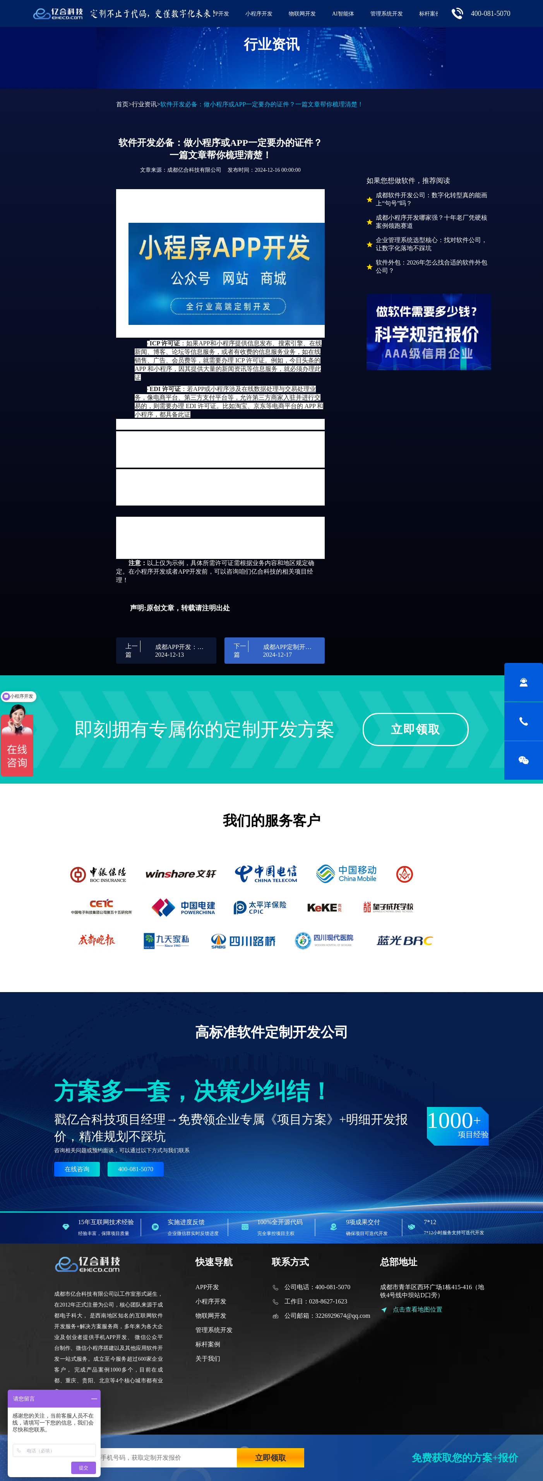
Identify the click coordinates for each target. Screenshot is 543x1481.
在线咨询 (77, 1169)
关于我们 (207, 1358)
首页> (124, 104)
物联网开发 (302, 13)
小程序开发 (258, 13)
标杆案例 (430, 13)
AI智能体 (343, 13)
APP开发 (218, 13)
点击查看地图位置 (417, 1309)
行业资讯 (144, 104)
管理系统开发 (386, 13)
